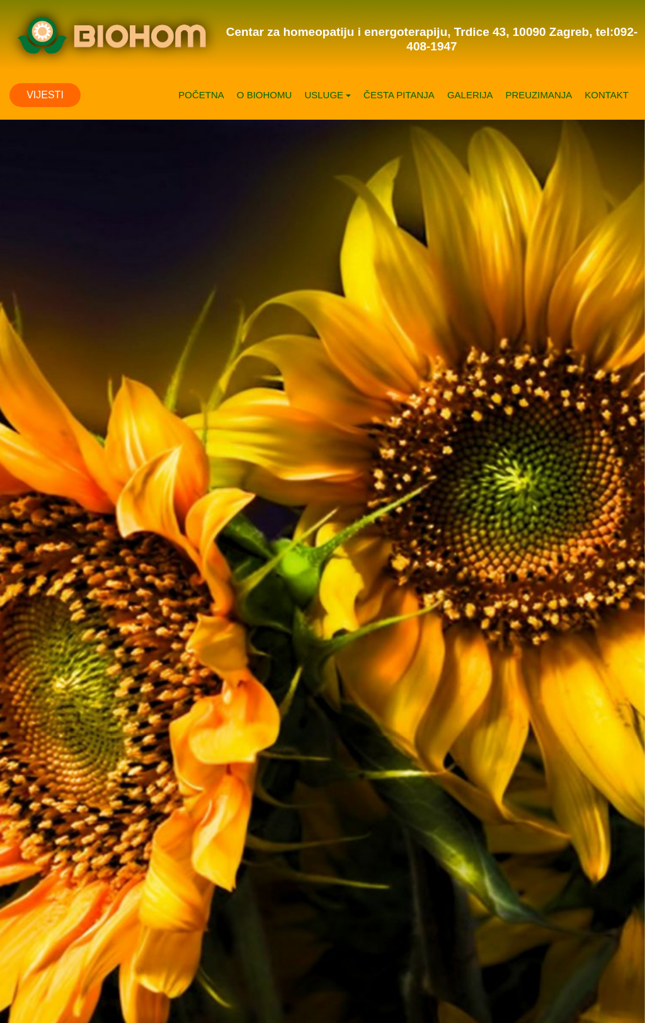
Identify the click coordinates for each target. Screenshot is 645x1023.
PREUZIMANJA (538, 94)
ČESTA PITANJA (399, 94)
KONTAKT (607, 94)
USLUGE (327, 94)
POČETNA (201, 94)
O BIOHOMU (264, 94)
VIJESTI (45, 94)
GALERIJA (470, 94)
